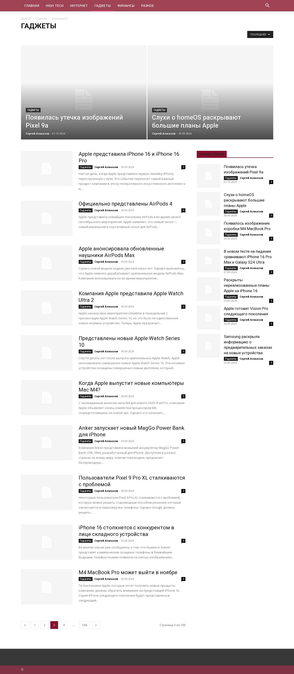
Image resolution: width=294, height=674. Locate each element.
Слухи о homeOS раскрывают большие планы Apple (244, 200)
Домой (26, 19)
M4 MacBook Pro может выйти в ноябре (128, 572)
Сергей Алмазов (37, 133)
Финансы (126, 5)
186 (84, 625)
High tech (55, 5)
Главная (31, 5)
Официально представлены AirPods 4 (125, 204)
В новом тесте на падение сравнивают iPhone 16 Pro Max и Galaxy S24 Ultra (248, 257)
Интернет (79, 5)
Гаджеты (102, 5)
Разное (147, 5)
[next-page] (96, 625)
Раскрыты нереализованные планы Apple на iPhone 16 (246, 285)
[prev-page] (25, 625)
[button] (267, 6)
